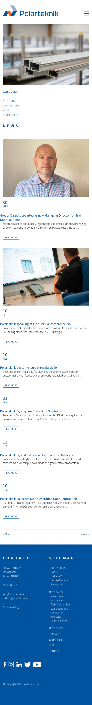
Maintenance (58, 596)
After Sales (9, 100)
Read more (11, 237)
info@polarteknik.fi (13, 594)
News (6, 110)
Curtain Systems (59, 580)
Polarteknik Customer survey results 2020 (28, 367)
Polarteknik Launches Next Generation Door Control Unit (38, 499)
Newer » (85, 534)
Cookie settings (11, 607)
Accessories (57, 584)
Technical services (60, 604)
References (56, 628)
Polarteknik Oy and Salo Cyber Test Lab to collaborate (36, 455)
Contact (54, 651)
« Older (6, 534)
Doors (54, 572)
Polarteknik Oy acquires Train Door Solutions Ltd (33, 411)
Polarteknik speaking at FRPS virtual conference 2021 (36, 324)
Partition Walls (58, 576)
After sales (56, 592)
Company (54, 634)
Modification (57, 600)
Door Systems (11, 105)
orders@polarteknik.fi (15, 598)
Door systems (57, 568)
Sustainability (11, 115)
